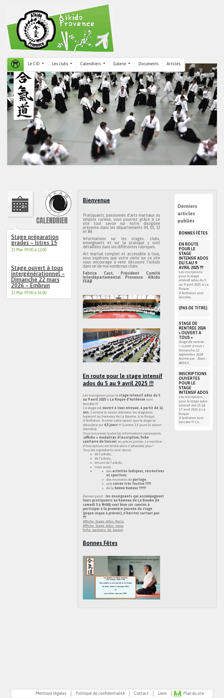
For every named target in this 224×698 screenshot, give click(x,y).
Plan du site (193, 693)
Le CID (34, 63)
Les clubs (60, 63)
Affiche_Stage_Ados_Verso (103, 526)
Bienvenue (96, 200)
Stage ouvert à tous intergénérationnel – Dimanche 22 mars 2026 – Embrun (38, 276)
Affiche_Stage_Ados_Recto (103, 521)
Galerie (120, 63)
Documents (148, 63)
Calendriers (91, 63)
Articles (174, 63)
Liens (162, 693)
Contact (141, 693)
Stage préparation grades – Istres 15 (35, 239)
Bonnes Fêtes (100, 543)
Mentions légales (51, 693)
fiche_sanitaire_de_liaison (103, 530)
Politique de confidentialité (100, 693)
